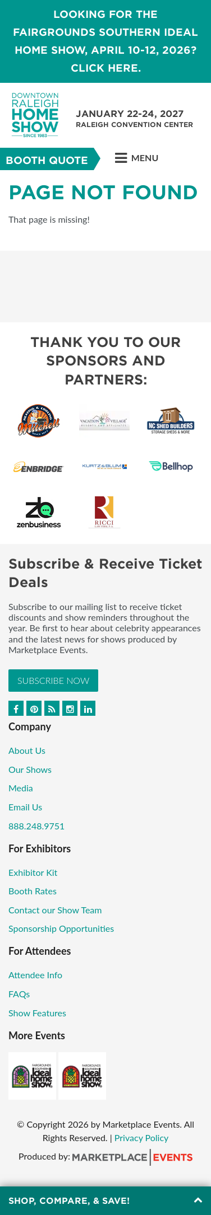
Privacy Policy (141, 1137)
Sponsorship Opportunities (61, 928)
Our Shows (30, 769)
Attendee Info (35, 974)
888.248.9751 (36, 825)
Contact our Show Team (55, 909)
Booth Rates (32, 890)
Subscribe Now (53, 680)
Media (20, 787)
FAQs (19, 993)
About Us (26, 750)
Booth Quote (47, 160)
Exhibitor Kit (32, 872)
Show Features (37, 1012)
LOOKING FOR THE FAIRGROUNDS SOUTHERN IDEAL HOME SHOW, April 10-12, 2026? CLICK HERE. (105, 41)
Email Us (25, 806)
